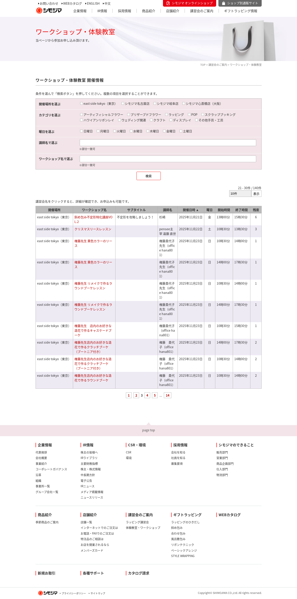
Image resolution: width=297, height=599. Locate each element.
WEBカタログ (72, 3)
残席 (256, 209)
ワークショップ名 (94, 209)
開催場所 (54, 209)
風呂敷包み (178, 539)
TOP (203, 65)
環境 (129, 458)
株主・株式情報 (91, 469)
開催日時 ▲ (191, 209)
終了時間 (241, 209)
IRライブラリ (89, 458)
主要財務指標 (89, 463)
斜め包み (177, 527)
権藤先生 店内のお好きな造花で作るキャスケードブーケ (93, 330)
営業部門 (222, 458)
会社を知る (178, 452)
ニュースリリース (92, 497)
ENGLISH (93, 3)
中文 (107, 3)
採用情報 (124, 11)
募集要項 (177, 463)
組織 (38, 480)
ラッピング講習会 (137, 522)
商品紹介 (148, 11)
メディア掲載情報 (92, 492)
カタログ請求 (138, 573)
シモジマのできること (236, 444)
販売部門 (222, 452)
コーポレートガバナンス (51, 469)
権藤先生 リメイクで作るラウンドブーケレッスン (93, 285)
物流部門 (222, 475)
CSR (128, 452)
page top (148, 430)
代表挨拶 (41, 452)
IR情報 (102, 11)
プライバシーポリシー (74, 593)
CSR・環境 (137, 444)
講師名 (167, 209)
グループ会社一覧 (47, 492)
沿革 (38, 475)
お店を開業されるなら (95, 544)
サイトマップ (98, 593)
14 (167, 395)
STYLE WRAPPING (183, 556)
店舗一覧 (86, 522)
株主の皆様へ (89, 452)
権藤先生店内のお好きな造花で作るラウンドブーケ (93, 377)
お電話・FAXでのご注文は (97, 533)
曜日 (209, 209)
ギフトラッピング (187, 514)
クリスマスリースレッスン (92, 229)
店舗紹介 (172, 11)
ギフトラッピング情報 (240, 11)
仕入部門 (222, 469)
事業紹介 (41, 463)
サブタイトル (136, 209)
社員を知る (178, 458)
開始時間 (224, 209)
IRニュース (88, 486)
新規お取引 (46, 573)
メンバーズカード (92, 550)
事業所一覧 (43, 486)
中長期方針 (88, 475)
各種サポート (93, 573)
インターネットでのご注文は (99, 527)
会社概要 (41, 458)
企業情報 (80, 11)
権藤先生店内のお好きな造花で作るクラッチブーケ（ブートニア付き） (93, 347)
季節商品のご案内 (47, 522)
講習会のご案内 (201, 11)
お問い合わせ (49, 3)
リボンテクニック (182, 544)
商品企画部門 (225, 463)
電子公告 (86, 480)
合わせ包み (178, 533)
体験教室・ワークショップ (143, 527)
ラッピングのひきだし (185, 522)
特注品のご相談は (92, 539)
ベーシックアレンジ (184, 550)
